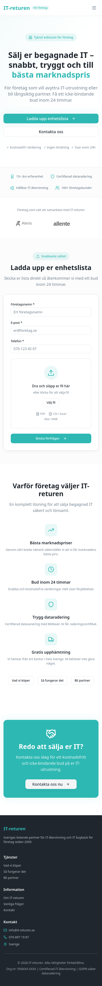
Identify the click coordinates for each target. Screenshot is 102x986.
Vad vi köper (21, 680)
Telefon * (17, 341)
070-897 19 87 (19, 937)
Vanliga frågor (14, 904)
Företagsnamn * (23, 304)
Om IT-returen (14, 898)
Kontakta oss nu (51, 784)
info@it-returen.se (22, 930)
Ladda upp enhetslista (51, 118)
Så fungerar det (52, 680)
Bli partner (82, 680)
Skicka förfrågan (50, 438)
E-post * (16, 323)
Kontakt (9, 910)
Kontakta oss (51, 131)
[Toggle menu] (94, 7)
